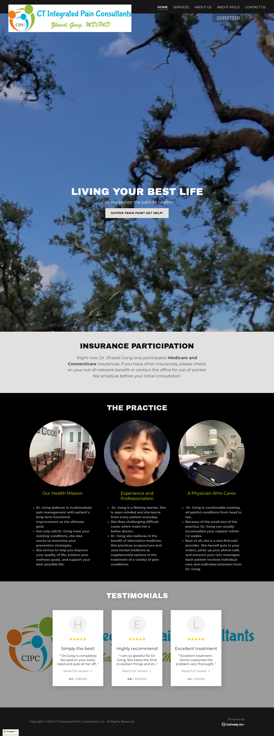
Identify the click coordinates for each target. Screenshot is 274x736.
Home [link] (162, 7)
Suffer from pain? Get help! (137, 213)
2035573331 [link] (228, 17)
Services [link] (181, 7)
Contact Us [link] (255, 7)
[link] (69, 6)
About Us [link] (203, 7)
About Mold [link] (228, 7)
